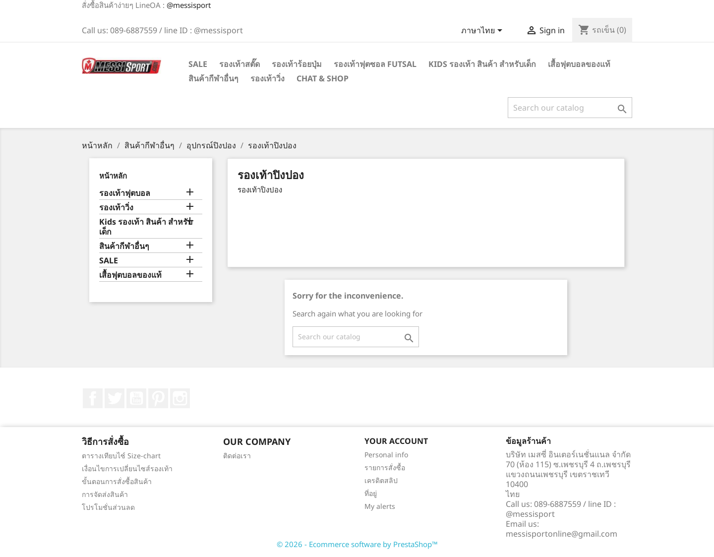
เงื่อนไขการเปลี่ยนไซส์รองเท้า (127, 468)
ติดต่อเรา (237, 455)
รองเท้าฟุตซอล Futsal (375, 64)
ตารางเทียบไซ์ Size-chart (121, 455)
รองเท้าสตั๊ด (239, 64)
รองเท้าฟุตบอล (124, 193)
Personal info (386, 454)
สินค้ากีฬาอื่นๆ (213, 78)
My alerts (379, 506)
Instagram (180, 398)
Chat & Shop (323, 78)
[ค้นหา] (570, 107)
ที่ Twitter (114, 398)
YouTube (136, 398)
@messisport (189, 5)
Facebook (93, 398)
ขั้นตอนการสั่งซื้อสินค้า (117, 481)
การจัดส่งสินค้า (105, 494)
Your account (396, 440)
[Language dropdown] (483, 31)
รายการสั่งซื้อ (384, 467)
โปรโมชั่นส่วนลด (108, 507)
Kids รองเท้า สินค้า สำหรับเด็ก (482, 64)
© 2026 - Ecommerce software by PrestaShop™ (357, 544)
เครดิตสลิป (381, 480)
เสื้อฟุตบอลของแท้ (579, 64)
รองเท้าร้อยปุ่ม (297, 64)
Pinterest (158, 398)
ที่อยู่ (370, 493)
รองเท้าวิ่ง (267, 78)
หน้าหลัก (113, 176)
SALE (197, 64)
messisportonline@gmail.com (561, 533)
